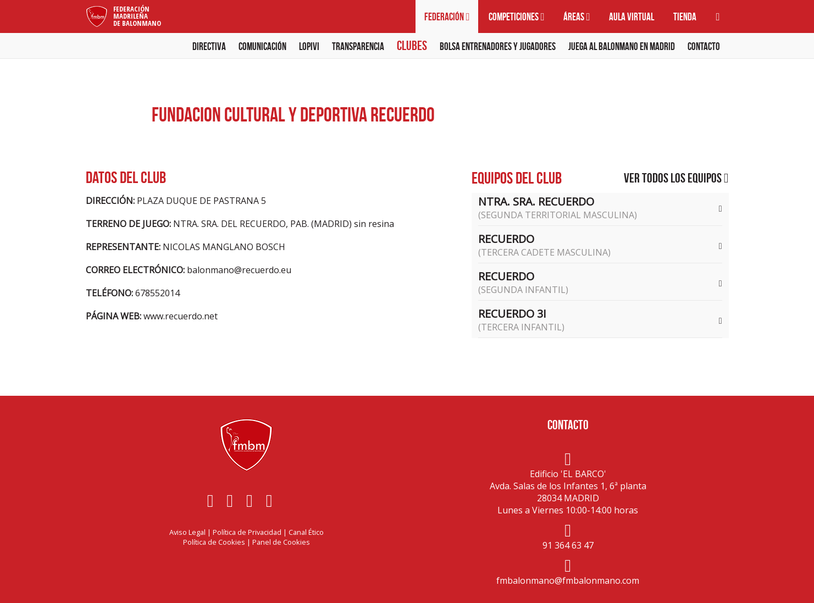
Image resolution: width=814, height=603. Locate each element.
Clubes (412, 45)
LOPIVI (309, 46)
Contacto (704, 46)
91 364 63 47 (568, 545)
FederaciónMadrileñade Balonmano (137, 16)
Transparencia (358, 46)
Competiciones (516, 17)
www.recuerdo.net (180, 316)
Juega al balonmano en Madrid (621, 46)
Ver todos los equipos (676, 178)
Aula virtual (631, 17)
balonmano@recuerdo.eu (239, 270)
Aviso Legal (187, 532)
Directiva (209, 46)
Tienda (684, 17)
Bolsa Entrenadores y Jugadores (498, 46)
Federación (446, 17)
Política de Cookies (214, 542)
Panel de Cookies (281, 542)
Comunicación (262, 46)
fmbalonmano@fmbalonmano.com (567, 580)
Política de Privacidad (247, 532)
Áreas (576, 17)
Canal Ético (306, 532)
